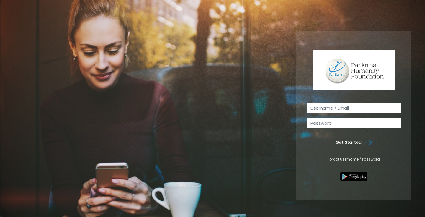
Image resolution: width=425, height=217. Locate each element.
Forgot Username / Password (354, 159)
